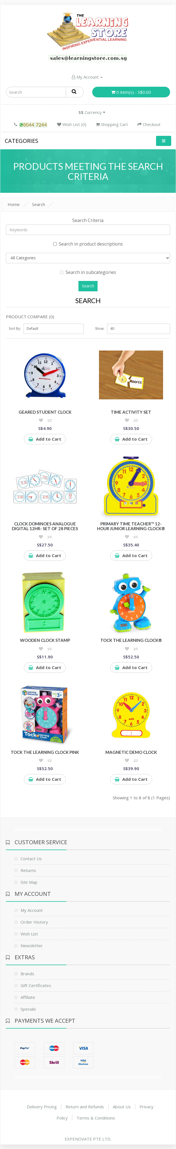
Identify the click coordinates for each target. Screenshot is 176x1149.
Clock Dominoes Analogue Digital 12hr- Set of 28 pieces (45, 526)
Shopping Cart (112, 124)
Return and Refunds (85, 1106)
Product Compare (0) (30, 316)
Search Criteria (87, 220)
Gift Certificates (36, 985)
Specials (28, 1009)
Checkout (149, 124)
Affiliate (28, 997)
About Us (122, 1106)
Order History (34, 922)
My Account (87, 77)
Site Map (29, 882)
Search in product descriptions (88, 244)
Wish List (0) (71, 124)
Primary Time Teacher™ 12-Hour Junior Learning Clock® (131, 526)
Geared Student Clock (45, 412)
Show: (99, 328)
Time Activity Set (131, 412)
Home (14, 204)
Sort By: (15, 328)
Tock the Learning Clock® (131, 640)
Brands (27, 973)
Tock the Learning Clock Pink (45, 752)
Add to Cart (44, 439)
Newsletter (32, 945)
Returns (28, 870)
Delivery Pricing (42, 1106)
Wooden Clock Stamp (45, 640)
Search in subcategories (88, 272)
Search (38, 204)
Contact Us (31, 858)
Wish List (29, 934)
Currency (91, 112)
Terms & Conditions (95, 1118)
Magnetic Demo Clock (131, 752)
